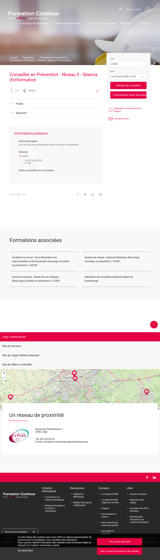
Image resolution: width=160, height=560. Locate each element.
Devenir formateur (138, 494)
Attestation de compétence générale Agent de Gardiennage (109, 278)
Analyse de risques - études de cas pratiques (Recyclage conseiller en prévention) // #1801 (36, 278)
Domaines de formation (34, 23)
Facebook (147, 477)
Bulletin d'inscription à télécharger (82, 503)
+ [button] (4, 373)
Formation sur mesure (102, 23)
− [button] (4, 377)
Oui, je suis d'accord (119, 541)
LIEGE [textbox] (114, 64)
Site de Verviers (11, 346)
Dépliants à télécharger (78, 495)
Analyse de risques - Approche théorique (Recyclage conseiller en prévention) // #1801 (112, 259)
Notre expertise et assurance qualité (109, 523)
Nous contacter (133, 9)
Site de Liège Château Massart (20, 355)
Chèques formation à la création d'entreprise (55, 508)
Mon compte (149, 9)
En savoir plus (25, 550)
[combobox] (128, 64)
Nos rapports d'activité (107, 532)
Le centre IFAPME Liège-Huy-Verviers (110, 501)
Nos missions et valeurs (108, 515)
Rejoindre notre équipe (137, 501)
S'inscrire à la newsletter (16, 532)
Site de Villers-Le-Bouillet (17, 364)
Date (112, 71)
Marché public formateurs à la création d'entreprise (139, 519)
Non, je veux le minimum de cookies (120, 551)
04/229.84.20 (47, 439)
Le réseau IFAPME (109, 494)
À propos (144, 23)
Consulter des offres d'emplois (139, 509)
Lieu (112, 59)
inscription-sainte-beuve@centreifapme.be (65, 441)
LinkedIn (154, 477)
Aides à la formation (69, 23)
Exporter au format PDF (97, 90)
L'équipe (105, 508)
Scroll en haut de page (154, 324)
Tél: (37, 439)
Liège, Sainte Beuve (14, 336)
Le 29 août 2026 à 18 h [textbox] (123, 76)
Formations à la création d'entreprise (54, 498)
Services (125, 23)
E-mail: (39, 441)
